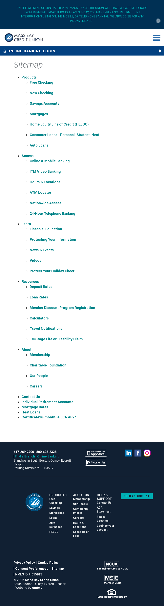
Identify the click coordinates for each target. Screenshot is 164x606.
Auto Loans (39, 145)
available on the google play (96, 462)
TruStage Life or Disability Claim (56, 339)
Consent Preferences (31, 569)
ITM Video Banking (45, 171)
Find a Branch (25, 456)
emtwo (37, 588)
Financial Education (46, 229)
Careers (36, 386)
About (26, 349)
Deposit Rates (41, 287)
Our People (39, 376)
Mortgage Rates (35, 407)
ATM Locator (40, 192)
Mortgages (39, 114)
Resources (30, 281)
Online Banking (48, 456)
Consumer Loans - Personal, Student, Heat (64, 135)
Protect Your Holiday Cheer (52, 271)
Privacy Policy (24, 563)
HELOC (53, 531)
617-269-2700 (24, 452)
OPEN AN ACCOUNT (137, 496)
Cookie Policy (48, 563)
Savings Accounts (44, 103)
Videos (35, 260)
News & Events (42, 250)
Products (29, 77)
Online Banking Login (29, 51)
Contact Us (31, 397)
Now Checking (41, 93)
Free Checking (41, 82)
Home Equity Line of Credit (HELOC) (59, 124)
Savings (54, 507)
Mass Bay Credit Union (42, 580)
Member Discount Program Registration (62, 308)
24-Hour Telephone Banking (52, 213)
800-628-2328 (46, 452)
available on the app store (96, 453)
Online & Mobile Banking (50, 161)
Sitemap (57, 569)
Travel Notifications (46, 328)
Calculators (39, 318)
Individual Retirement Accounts (47, 402)
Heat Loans (31, 412)
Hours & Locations (45, 182)
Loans (53, 517)
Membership (40, 355)
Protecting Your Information (53, 239)
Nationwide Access (45, 203)
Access (27, 156)
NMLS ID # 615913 (28, 574)
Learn (26, 224)
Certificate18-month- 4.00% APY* (49, 417)
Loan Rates (39, 297)
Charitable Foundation (48, 365)
